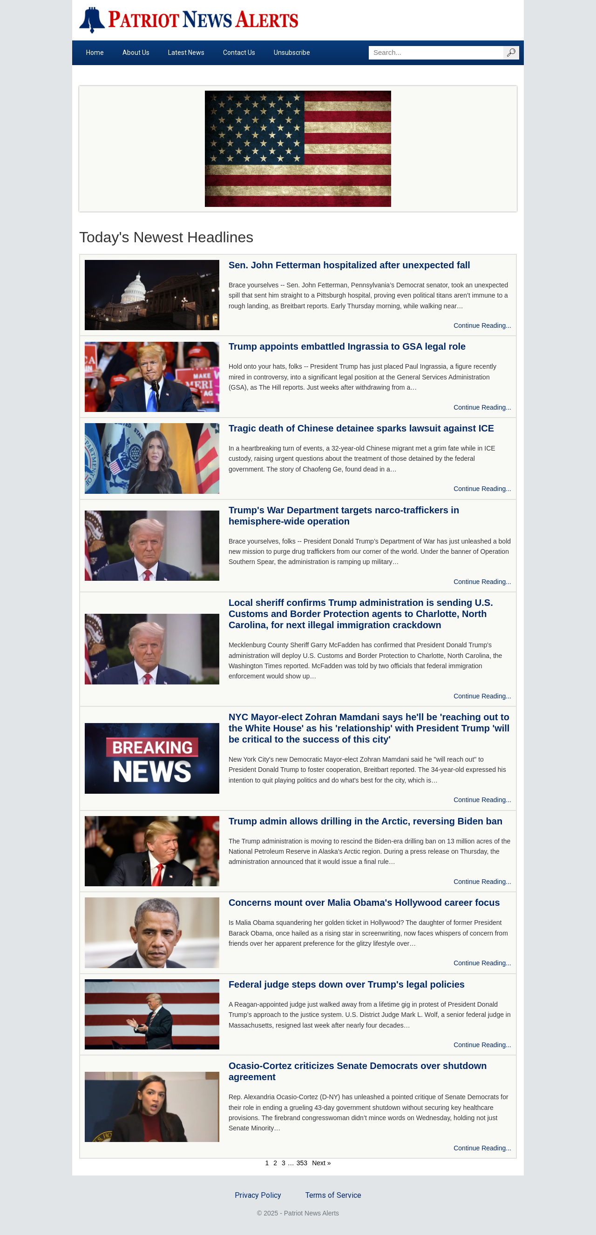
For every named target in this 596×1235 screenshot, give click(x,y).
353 (302, 1163)
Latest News (186, 52)
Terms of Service (333, 1195)
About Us (135, 52)
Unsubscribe (292, 52)
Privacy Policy (258, 1195)
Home (95, 52)
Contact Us (239, 52)
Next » (321, 1163)
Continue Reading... (482, 325)
